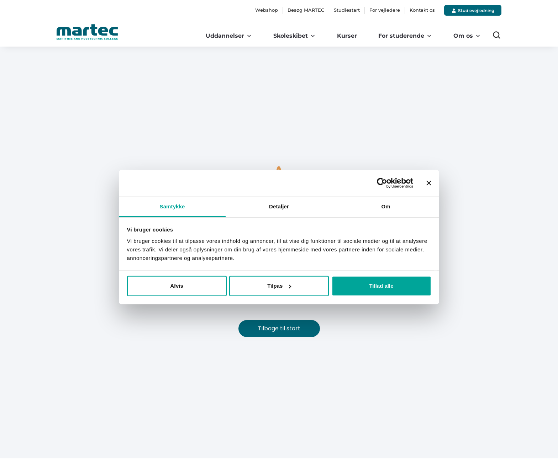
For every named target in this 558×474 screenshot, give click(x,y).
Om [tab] (385, 206)
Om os (467, 36)
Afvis (176, 286)
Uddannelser (229, 36)
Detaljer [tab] (279, 206)
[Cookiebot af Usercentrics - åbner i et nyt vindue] (382, 183)
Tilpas (279, 286)
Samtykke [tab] (172, 206)
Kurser (347, 35)
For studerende (405, 36)
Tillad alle (381, 286)
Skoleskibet (294, 36)
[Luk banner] (428, 183)
